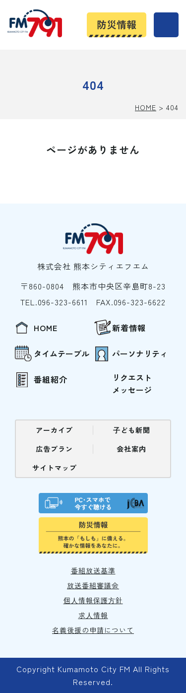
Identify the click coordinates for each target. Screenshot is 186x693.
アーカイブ (54, 430)
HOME (145, 107)
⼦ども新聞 (131, 430)
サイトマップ (54, 468)
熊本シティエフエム (34, 23)
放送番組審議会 (93, 585)
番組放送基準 (93, 570)
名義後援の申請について (93, 630)
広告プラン (54, 449)
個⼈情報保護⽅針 (93, 600)
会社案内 (131, 449)
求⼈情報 (93, 615)
